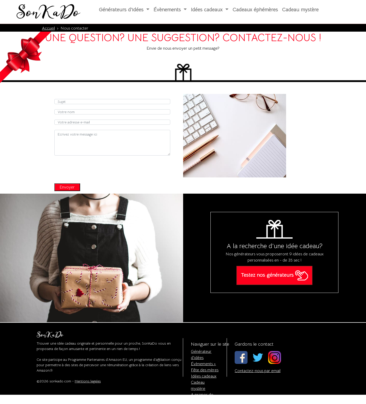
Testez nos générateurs (274, 275)
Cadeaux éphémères (255, 9)
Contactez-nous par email (257, 370)
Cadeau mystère (300, 9)
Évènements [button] (168, 9)
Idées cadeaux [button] (207, 9)
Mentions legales (88, 381)
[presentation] (93, 168)
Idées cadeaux (203, 376)
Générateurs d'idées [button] (122, 9)
